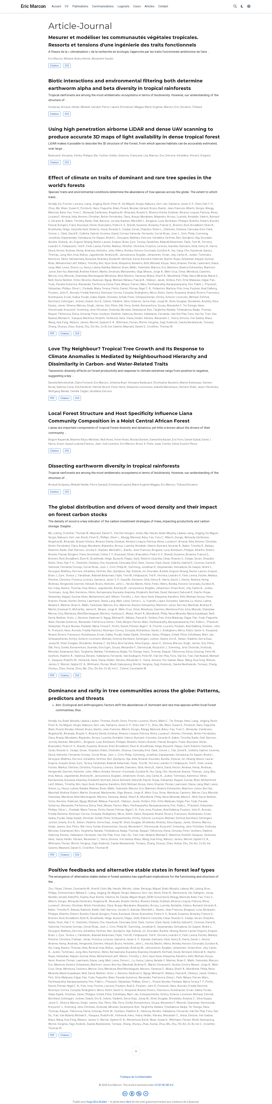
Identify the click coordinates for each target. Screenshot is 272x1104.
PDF (52, 333)
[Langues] (249, 6)
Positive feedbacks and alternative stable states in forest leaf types (131, 870)
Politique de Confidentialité (136, 1076)
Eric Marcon (33, 6)
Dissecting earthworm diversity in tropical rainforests (114, 466)
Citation (54, 65)
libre (128, 1101)
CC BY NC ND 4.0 (163, 1084)
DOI (67, 65)
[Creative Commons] (136, 1093)
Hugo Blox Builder (97, 1101)
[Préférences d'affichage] (242, 6)
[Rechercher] (235, 6)
